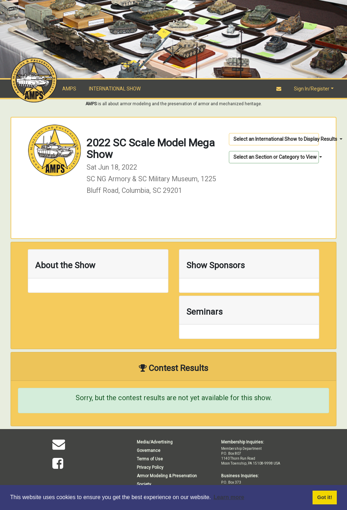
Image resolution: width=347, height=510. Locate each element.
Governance (148, 450)
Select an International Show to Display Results (276, 139)
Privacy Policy (150, 467)
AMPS (69, 89)
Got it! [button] (324, 497)
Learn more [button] (228, 497)
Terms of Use (150, 459)
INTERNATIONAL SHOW (115, 89)
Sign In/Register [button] (311, 89)
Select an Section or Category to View (275, 157)
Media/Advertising (155, 442)
